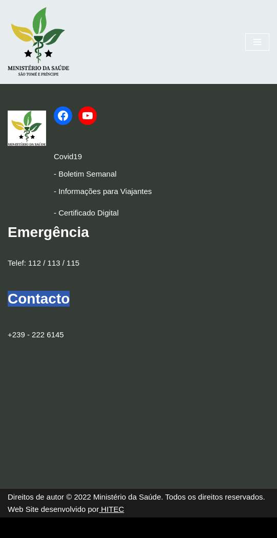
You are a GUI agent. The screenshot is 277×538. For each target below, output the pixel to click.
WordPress (92, 527)
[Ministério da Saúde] (38, 42)
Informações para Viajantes (105, 191)
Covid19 (68, 156)
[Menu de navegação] (257, 42)
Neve (17, 527)
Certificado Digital (88, 212)
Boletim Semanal (87, 173)
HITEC (111, 509)
